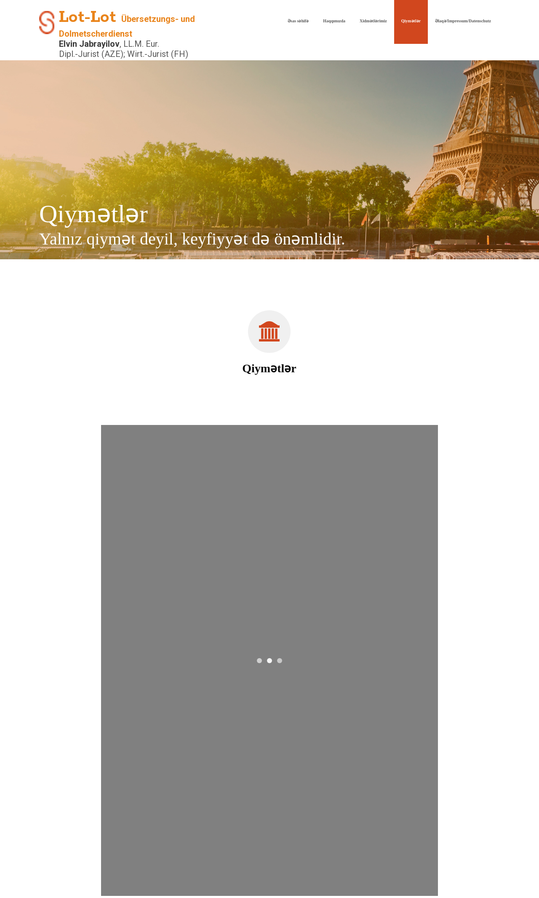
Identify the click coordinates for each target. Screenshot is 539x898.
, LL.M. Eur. (139, 44)
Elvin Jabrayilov (89, 44)
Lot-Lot (87, 17)
